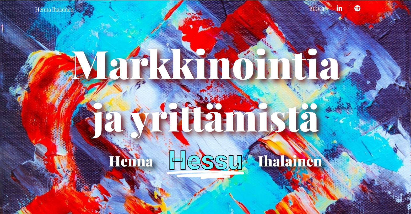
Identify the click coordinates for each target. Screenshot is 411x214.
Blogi (317, 8)
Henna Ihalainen (54, 9)
